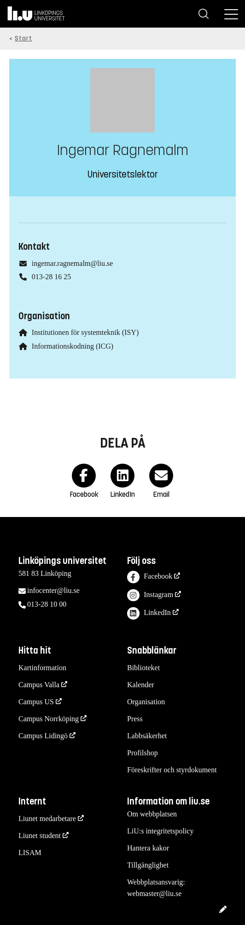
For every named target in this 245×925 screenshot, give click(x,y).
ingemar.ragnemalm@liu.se (72, 263)
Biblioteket (143, 668)
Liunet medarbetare (47, 818)
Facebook (149, 577)
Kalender (140, 685)
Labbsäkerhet (147, 736)
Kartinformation (42, 668)
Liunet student (39, 835)
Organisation (146, 702)
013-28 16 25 (51, 277)
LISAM (29, 852)
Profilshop (142, 753)
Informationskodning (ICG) (72, 346)
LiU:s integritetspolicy (160, 831)
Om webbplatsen (152, 814)
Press (135, 719)
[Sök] (203, 14)
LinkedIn (149, 613)
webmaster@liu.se (154, 893)
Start (23, 38)
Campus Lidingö (43, 736)
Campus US (36, 702)
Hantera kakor (148, 848)
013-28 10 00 (46, 604)
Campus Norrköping (48, 719)
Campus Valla (38, 685)
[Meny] (231, 14)
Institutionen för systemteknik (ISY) (85, 332)
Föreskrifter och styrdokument (172, 770)
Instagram (150, 595)
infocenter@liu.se (53, 590)
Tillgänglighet (148, 865)
